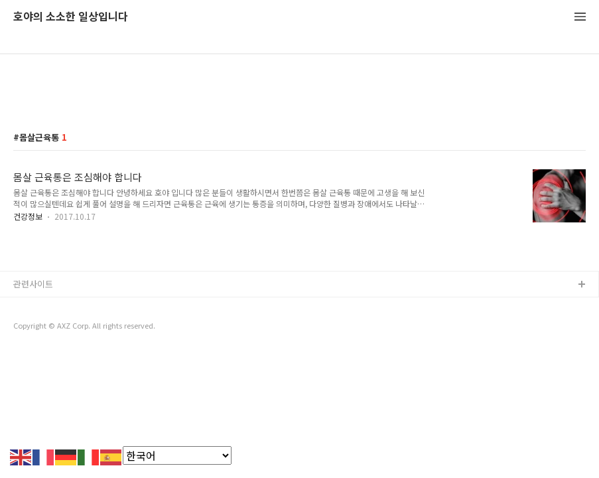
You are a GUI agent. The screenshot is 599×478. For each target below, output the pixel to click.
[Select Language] (177, 455)
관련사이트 (33, 284)
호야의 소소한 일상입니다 (70, 17)
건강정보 (27, 216)
